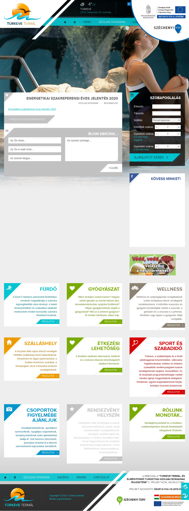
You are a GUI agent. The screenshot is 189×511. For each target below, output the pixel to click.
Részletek (50, 321)
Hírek (87, 22)
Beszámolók (111, 103)
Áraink (81, 477)
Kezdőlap (65, 22)
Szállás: (138, 120)
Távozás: (139, 113)
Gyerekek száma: (144, 137)
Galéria (63, 477)
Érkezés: (139, 106)
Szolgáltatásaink (112, 22)
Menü (74, 22)
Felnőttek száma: (144, 126)
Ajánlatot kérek (151, 157)
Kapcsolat (102, 477)
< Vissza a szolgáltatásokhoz (26, 119)
